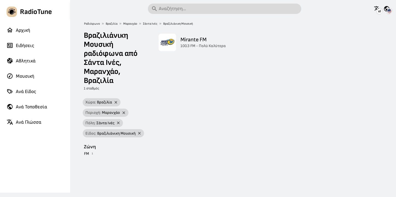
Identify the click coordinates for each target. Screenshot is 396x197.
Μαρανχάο (130, 23)
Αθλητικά (21, 60)
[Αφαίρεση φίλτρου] (116, 102)
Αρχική (18, 30)
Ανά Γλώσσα (24, 122)
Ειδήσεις (20, 45)
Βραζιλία (111, 23)
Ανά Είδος (21, 91)
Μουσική (20, 76)
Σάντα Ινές (150, 23)
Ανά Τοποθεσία (27, 106)
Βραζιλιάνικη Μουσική (178, 23)
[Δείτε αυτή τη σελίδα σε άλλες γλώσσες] (377, 8)
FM (86, 153)
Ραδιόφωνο (92, 23)
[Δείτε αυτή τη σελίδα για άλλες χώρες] (386, 8)
